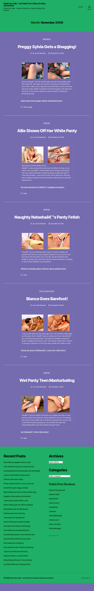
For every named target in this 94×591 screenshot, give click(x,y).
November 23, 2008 (57, 138)
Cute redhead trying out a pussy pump (19, 474)
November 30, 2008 (57, 54)
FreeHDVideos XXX (54, 543)
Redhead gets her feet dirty (14, 521)
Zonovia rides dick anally (13, 487)
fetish (25, 108)
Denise (55, 423)
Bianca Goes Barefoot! (47, 306)
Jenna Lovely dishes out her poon (17, 483)
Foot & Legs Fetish (47, 299)
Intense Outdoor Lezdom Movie (16, 564)
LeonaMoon (53, 515)
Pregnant (47, 40)
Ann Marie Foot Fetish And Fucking (17, 534)
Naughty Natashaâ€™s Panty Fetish (47, 221)
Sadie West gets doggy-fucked (16, 496)
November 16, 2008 (57, 313)
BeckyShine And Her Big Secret (16, 517)
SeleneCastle (54, 502)
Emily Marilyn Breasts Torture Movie (18, 568)
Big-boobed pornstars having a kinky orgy (20, 500)
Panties (47, 124)
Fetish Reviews (57, 543)
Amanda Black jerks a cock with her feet (19, 542)
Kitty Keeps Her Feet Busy (14, 551)
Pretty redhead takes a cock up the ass (19, 491)
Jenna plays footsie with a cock (16, 508)
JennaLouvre (54, 528)
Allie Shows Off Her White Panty (47, 131)
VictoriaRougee (55, 536)
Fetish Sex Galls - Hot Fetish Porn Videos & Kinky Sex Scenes (24, 5)
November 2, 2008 (57, 395)
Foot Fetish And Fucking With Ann (16, 538)
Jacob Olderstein (40, 54)
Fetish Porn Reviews (65, 492)
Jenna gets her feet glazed (14, 525)
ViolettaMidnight (55, 524)
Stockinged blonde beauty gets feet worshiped (22, 479)
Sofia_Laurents (55, 532)
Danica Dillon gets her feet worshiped (18, 513)
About (80, 7)
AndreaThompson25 (57, 498)
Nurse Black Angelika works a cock (17, 470)
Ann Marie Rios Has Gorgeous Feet (17, 572)
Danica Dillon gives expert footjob (17, 530)
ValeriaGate (53, 507)
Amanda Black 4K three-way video (17, 547)
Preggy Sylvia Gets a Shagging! (47, 46)
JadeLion (52, 519)
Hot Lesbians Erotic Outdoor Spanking (18, 555)
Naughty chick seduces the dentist (17, 504)
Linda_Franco (54, 511)
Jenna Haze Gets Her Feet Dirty (16, 559)
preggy (30, 108)
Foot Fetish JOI (50, 543)
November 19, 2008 (57, 231)
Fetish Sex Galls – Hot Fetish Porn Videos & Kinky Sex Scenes (33, 586)
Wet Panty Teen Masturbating (46, 387)
